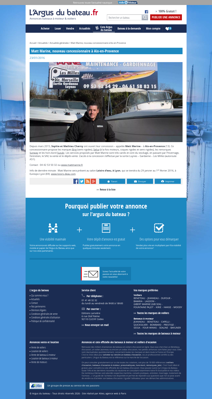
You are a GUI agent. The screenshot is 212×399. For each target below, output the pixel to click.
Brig (74, 149)
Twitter (81, 181)
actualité (163, 370)
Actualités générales (59, 42)
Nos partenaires (38, 306)
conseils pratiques (140, 373)
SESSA (137, 327)
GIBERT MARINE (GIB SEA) (147, 304)
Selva (96, 149)
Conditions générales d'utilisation (45, 317)
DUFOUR (165, 298)
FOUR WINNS (150, 327)
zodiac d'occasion (129, 349)
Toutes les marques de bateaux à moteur (159, 333)
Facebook (76, 181)
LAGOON (149, 301)
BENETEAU (139, 298)
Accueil (33, 42)
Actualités (84, 28)
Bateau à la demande (129, 28)
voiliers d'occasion (133, 347)
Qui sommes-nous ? (39, 295)
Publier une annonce (166, 17)
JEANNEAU (153, 298)
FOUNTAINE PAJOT (143, 307)
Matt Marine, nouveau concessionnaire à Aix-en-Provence (98, 42)
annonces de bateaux (113, 347)
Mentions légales (38, 310)
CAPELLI (165, 321)
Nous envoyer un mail (97, 325)
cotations (133, 362)
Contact (34, 303)
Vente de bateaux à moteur (43, 355)
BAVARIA (138, 301)
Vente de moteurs (39, 362)
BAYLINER (175, 327)
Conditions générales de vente (44, 314)
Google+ (93, 181)
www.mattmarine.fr (72, 164)
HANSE (167, 307)
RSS (87, 181)
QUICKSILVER (141, 324)
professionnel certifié (157, 354)
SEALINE (163, 327)
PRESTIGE (169, 324)
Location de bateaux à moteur (44, 358)
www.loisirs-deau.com (63, 173)
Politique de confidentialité (43, 321)
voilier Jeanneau (102, 349)
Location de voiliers (39, 351)
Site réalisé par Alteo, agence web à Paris (104, 393)
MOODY (178, 307)
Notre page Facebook (146, 11)
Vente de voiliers (38, 347)
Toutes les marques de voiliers (153, 313)
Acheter (45, 28)
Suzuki (60, 152)
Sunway (34, 152)
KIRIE (158, 307)
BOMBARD (155, 324)
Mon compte (153, 28)
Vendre (70, 28)
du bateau (103, 28)
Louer (58, 28)
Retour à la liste (107, 189)
